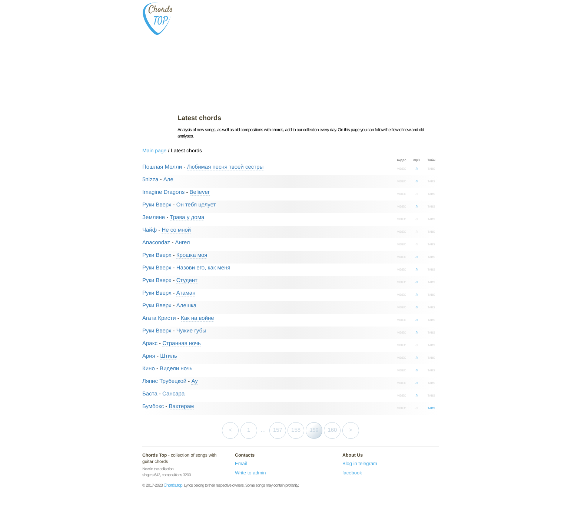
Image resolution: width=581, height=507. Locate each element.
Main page (154, 150)
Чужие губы (191, 331)
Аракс (149, 343)
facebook (352, 472)
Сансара (173, 394)
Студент (186, 280)
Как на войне (197, 318)
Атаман (186, 293)
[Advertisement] (308, 55)
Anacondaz (156, 242)
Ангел (182, 242)
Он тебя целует (196, 205)
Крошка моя (192, 255)
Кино (148, 368)
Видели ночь (176, 368)
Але (168, 179)
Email (241, 463)
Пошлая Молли (162, 167)
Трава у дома (187, 217)
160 (332, 430)
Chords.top (172, 485)
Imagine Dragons (163, 192)
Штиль (168, 356)
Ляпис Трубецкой (164, 381)
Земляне (153, 217)
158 (296, 430)
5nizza (150, 179)
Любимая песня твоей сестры (225, 167)
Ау (194, 381)
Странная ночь (181, 343)
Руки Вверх (156, 205)
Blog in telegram (359, 463)
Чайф (149, 230)
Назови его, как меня (203, 268)
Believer (200, 192)
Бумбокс (153, 406)
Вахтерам (181, 406)
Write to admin (250, 472)
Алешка (186, 305)
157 (277, 430)
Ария (148, 356)
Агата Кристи (159, 318)
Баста (149, 394)
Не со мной (176, 230)
